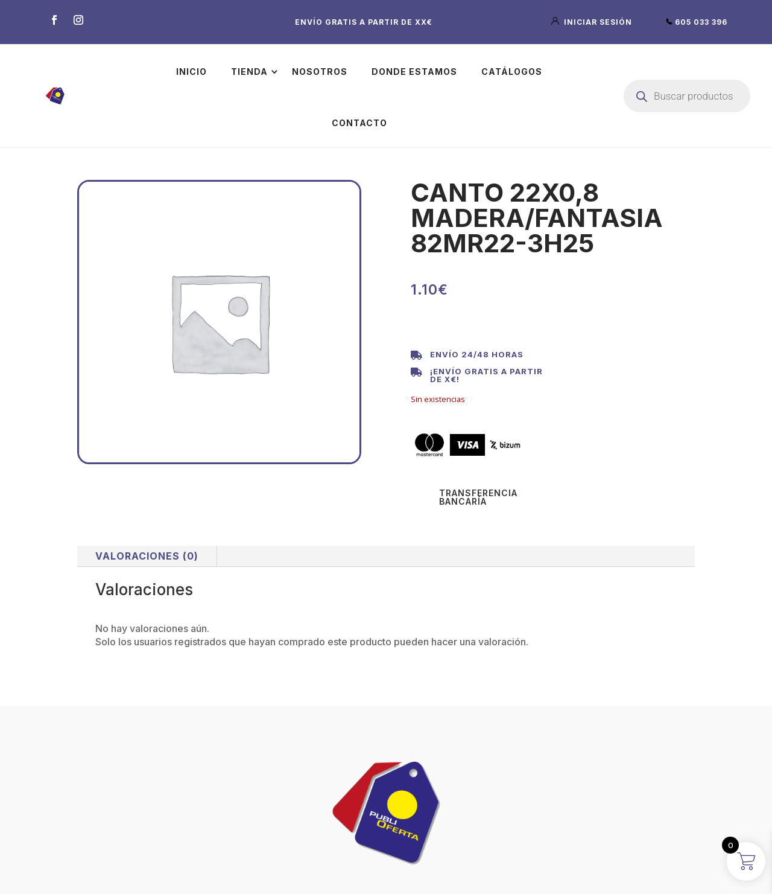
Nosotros (319, 71)
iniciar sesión (592, 22)
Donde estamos (414, 71)
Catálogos (511, 71)
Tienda (249, 71)
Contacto (359, 123)
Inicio (191, 71)
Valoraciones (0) (146, 556)
